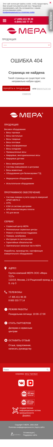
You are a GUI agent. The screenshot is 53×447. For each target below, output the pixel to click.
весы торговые (31, 374)
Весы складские (13, 149)
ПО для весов (12, 213)
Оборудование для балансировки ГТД (23, 173)
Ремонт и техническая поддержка (21, 233)
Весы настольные (14, 136)
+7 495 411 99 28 (17, 297)
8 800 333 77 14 (16, 300)
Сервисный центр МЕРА (17, 226)
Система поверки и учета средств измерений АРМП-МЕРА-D (27, 198)
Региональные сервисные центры (21, 229)
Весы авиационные (15, 164)
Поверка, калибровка (16, 236)
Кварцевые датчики (15, 158)
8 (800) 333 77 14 (23, 22)
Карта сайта (39, 427)
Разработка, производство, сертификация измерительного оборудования (23, 252)
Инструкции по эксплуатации (19, 239)
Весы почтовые (13, 142)
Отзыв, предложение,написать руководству (19, 347)
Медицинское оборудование (19, 178)
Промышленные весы (16, 152)
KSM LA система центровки (18, 206)
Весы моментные (14, 170)
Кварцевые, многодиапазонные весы (23, 155)
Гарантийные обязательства (19, 242)
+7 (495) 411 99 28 (23, 19)
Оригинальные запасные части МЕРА (23, 246)
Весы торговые (13, 132)
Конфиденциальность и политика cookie (18, 12)
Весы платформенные (16, 146)
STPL (8, 203)
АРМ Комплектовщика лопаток (20, 209)
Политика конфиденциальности (21, 427)
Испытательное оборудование (20, 183)
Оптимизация (28, 433)
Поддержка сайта (30, 435)
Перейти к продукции (16, 88)
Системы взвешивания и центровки (22, 167)
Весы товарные (13, 139)
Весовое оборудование (15, 129)
